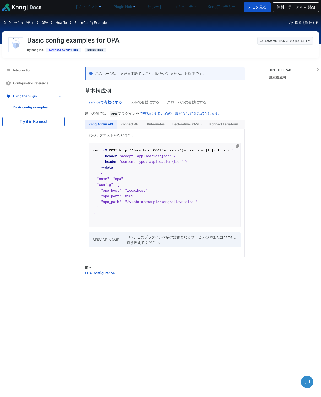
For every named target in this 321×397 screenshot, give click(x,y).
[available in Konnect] (63, 50)
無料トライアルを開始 (296, 7)
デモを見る (257, 7)
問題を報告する (304, 23)
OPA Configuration (100, 273)
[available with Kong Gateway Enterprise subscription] (95, 50)
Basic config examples (91, 23)
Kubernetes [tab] (156, 124)
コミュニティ (187, 7)
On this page (282, 70)
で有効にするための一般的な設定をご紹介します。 (180, 113)
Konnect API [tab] (130, 124)
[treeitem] (39, 107)
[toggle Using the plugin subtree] (60, 96)
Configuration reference (27, 83)
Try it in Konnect (33, 121)
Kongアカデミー (220, 7)
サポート (161, 7)
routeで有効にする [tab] (144, 102)
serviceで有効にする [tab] (105, 102)
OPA (45, 23)
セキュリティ (24, 23)
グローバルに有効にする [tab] (186, 102)
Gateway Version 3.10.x (285, 41)
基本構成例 (277, 78)
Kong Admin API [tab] (101, 124)
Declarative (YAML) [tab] (187, 124)
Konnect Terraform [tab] (223, 124)
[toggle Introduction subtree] (60, 70)
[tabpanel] (165, 184)
